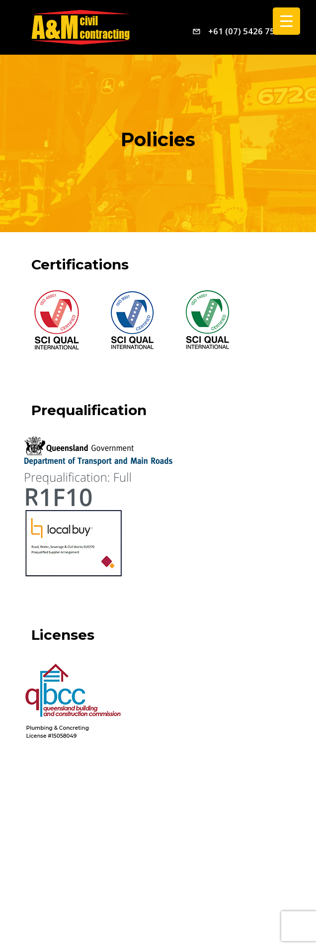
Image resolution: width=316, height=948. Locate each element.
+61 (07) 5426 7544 (246, 31)
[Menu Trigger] (286, 21)
